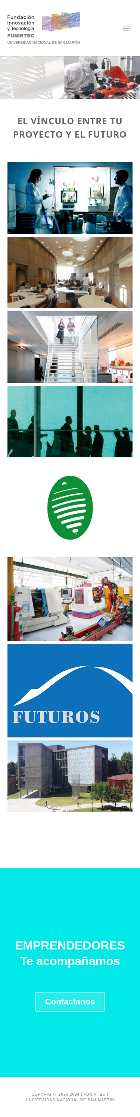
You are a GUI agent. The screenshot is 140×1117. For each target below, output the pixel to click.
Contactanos (70, 1001)
